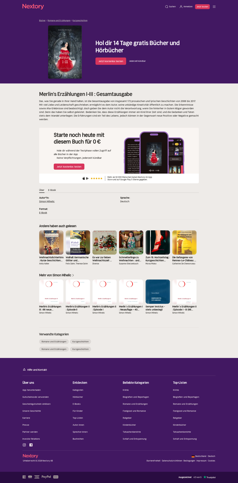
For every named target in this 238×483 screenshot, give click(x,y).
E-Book (43, 212)
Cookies (211, 461)
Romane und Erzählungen (59, 20)
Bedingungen (189, 460)
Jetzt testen (202, 6)
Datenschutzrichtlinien (172, 460)
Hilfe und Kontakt (34, 369)
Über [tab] (41, 190)
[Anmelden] (185, 6)
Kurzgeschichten (80, 20)
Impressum (201, 460)
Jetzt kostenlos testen (111, 61)
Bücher (42, 20)
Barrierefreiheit (153, 460)
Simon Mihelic (47, 201)
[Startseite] (92, 6)
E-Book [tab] (52, 190)
